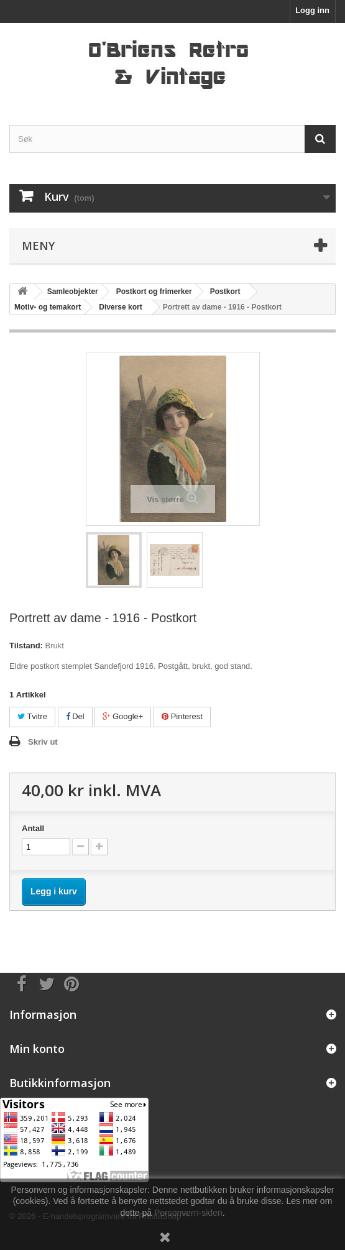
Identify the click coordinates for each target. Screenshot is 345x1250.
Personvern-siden (188, 1213)
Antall (33, 828)
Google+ (123, 716)
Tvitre (32, 716)
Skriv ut (43, 742)
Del (75, 716)
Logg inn (312, 10)
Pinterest (182, 716)
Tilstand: (26, 645)
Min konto (37, 1048)
